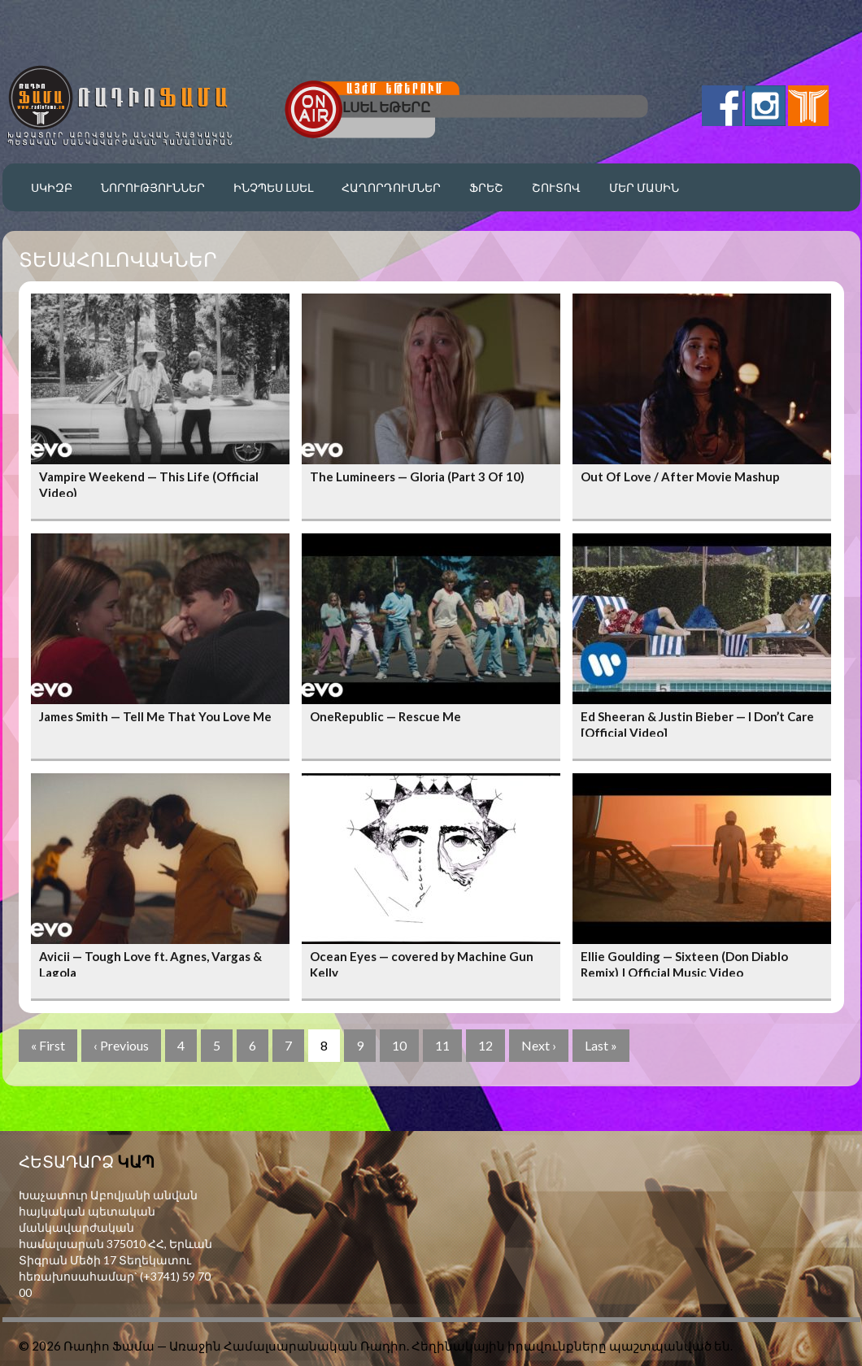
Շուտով (556, 187)
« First (48, 1045)
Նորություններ (153, 187)
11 (442, 1045)
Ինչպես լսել (273, 187)
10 (399, 1045)
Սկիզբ (51, 187)
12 (485, 1045)
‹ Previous (121, 1045)
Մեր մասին (644, 187)
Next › (538, 1045)
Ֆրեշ (486, 187)
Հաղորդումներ (391, 187)
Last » (601, 1045)
